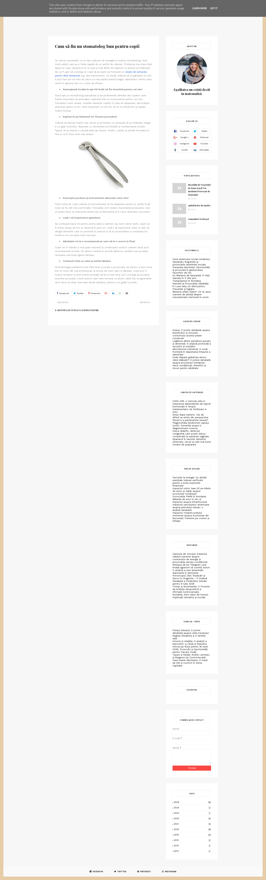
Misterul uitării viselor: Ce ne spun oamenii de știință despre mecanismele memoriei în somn (192, 294)
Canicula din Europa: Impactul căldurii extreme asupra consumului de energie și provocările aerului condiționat (190, 557)
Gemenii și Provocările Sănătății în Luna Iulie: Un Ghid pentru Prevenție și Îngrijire (190, 286)
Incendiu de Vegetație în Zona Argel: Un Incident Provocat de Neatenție (199, 189)
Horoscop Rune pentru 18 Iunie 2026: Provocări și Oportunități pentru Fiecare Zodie (190, 649)
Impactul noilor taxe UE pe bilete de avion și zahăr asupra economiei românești (192, 491)
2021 (192, 824)
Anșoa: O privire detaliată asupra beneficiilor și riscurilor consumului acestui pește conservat (191, 334)
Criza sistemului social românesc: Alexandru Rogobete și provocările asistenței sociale (192, 262)
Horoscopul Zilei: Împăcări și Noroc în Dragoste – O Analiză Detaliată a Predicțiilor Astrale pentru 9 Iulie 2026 (190, 579)
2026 (192, 802)
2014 (192, 845)
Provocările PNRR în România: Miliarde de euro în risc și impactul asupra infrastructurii (190, 499)
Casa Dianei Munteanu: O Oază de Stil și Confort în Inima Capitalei (190, 663)
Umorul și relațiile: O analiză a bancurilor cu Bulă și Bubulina (190, 642)
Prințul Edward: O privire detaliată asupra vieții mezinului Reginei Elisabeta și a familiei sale (191, 634)
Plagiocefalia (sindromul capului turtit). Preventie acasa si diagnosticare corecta (191, 425)
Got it (213, 8)
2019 (192, 834)
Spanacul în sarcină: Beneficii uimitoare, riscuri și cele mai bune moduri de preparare (192, 442)
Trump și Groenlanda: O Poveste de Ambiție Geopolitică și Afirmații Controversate (191, 589)
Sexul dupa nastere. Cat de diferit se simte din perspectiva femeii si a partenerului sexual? (190, 417)
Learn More (199, 8)
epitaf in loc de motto (199, 205)
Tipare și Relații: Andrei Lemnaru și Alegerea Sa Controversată (191, 656)
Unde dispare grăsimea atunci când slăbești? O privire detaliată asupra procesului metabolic (192, 360)
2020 (192, 829)
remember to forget (198, 218)
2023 (192, 813)
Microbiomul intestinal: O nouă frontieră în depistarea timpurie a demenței (191, 352)
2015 (192, 840)
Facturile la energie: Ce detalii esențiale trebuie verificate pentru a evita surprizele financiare (189, 481)
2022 (192, 818)
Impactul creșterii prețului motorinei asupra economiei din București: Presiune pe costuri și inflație (191, 516)
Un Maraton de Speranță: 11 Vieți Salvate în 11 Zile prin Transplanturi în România (191, 278)
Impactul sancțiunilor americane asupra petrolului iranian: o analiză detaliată (191, 507)
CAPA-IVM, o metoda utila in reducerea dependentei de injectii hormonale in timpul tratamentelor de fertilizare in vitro (192, 406)
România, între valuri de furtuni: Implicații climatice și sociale (190, 596)
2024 (192, 807)
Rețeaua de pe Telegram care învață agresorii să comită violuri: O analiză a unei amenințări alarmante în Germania (191, 568)
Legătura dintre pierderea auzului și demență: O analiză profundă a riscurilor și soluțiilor (192, 344)
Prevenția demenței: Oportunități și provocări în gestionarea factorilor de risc (191, 270)
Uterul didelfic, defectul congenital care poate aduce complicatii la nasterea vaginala (191, 434)
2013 (192, 851)
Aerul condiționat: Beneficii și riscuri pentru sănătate (189, 366)
